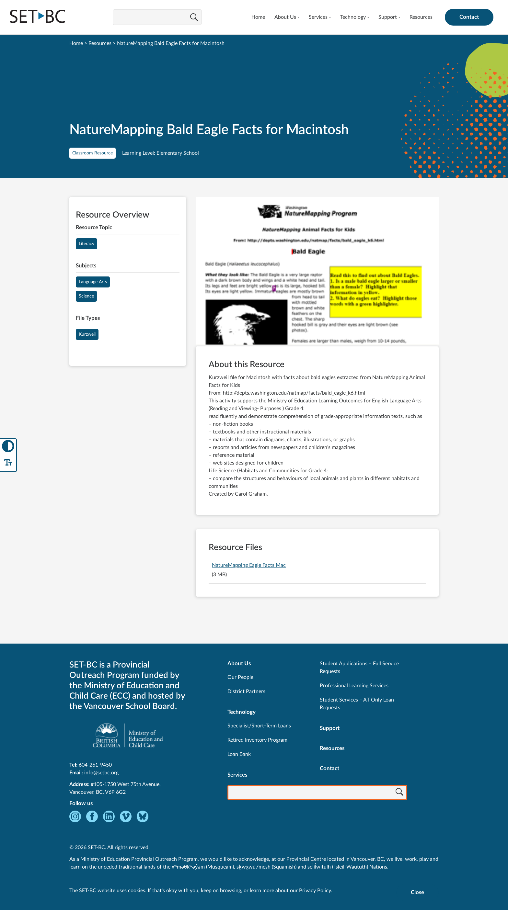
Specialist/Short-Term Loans (259, 725)
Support (387, 17)
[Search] (194, 17)
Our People (240, 677)
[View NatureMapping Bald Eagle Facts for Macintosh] (317, 271)
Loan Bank (239, 754)
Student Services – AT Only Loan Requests (357, 703)
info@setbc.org (101, 772)
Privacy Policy (315, 890)
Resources (421, 17)
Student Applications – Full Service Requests (359, 667)
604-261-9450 (95, 765)
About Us (285, 17)
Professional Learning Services (354, 685)
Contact (469, 17)
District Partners (246, 691)
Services (318, 17)
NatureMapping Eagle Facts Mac (249, 565)
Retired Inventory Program (257, 740)
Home (258, 17)
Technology (353, 17)
